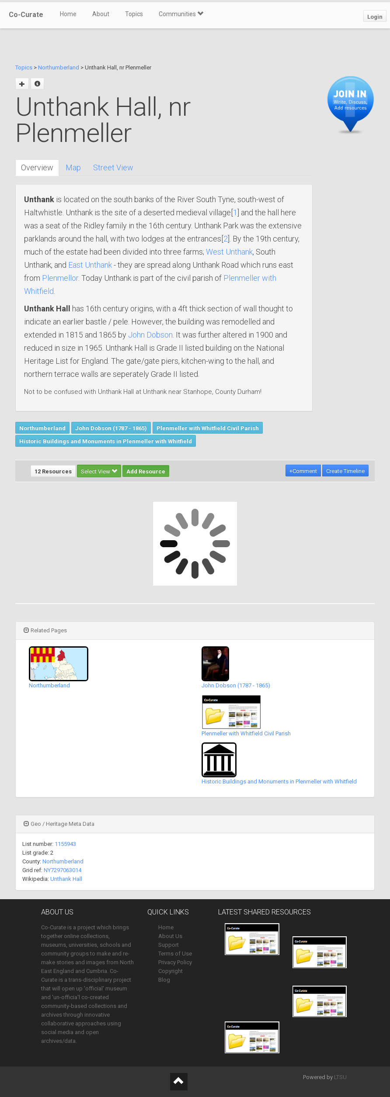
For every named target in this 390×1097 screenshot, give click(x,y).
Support (168, 945)
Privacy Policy (175, 962)
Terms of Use (175, 953)
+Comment (303, 471)
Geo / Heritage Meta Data (59, 824)
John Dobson (150, 334)
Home (68, 13)
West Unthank (229, 251)
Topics (134, 13)
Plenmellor (60, 278)
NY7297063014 (62, 870)
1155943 (65, 844)
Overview (37, 167)
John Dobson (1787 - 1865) (111, 428)
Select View (99, 471)
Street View (113, 167)
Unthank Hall (66, 879)
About (100, 13)
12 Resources (53, 471)
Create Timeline (345, 471)
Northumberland (58, 67)
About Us (170, 936)
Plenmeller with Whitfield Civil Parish (208, 428)
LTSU (340, 1077)
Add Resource (145, 471)
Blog (164, 979)
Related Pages (45, 630)
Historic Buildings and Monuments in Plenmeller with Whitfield (105, 441)
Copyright (170, 971)
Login (375, 17)
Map (73, 167)
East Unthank (90, 264)
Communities (181, 13)
